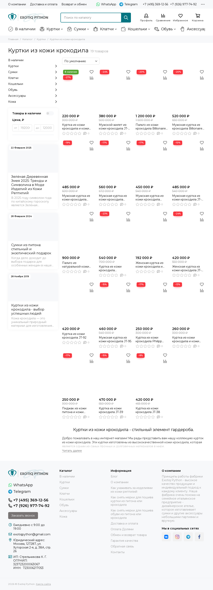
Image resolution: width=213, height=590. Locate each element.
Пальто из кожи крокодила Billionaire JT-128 (151, 126)
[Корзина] (198, 18)
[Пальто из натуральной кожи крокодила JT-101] (78, 232)
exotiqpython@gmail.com (31, 534)
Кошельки (134, 29)
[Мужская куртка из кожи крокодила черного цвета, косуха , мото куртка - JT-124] (115, 161)
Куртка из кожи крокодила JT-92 (74, 335)
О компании (17, 4)
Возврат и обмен (74, 4)
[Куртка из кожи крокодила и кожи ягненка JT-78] (188, 303)
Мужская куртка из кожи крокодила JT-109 (186, 197)
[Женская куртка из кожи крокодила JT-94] (188, 232)
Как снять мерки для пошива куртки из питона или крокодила (132, 501)
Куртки (50, 29)
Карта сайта (43, 583)
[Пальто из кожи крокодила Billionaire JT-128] (152, 90)
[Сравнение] (163, 18)
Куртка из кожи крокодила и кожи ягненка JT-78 (185, 339)
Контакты (118, 552)
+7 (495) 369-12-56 (155, 4)
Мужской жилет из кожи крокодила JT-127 (113, 126)
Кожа (33, 102)
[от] (25, 127)
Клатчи (103, 29)
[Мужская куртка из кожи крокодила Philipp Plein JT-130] (78, 161)
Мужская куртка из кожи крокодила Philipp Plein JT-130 (76, 197)
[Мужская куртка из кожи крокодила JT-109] (188, 161)
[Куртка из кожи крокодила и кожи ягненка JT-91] (78, 90)
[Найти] (126, 18)
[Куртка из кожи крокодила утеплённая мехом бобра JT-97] (115, 232)
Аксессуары (195, 29)
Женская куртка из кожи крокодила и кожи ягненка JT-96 (150, 264)
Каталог (27, 39)
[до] (47, 127)
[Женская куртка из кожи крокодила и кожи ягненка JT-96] (152, 232)
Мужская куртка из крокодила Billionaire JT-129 (187, 126)
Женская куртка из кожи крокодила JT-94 (186, 268)
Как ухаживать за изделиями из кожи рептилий (132, 489)
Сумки (76, 29)
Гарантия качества (124, 541)
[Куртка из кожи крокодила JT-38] (152, 374)
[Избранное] (180, 18)
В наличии (22, 29)
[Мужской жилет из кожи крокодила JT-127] (115, 90)
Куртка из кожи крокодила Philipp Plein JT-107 (149, 339)
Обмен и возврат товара (129, 535)
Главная (13, 39)
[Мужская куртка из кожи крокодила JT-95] (115, 303)
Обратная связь (122, 546)
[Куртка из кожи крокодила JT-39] (115, 374)
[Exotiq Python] (28, 18)
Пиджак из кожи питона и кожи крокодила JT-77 (74, 410)
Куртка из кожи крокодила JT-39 (111, 410)
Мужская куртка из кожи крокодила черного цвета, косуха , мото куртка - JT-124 (115, 197)
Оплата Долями (122, 529)
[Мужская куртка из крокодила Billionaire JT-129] (188, 90)
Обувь (163, 29)
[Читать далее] (72, 450)
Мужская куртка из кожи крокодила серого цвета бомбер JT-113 (151, 197)
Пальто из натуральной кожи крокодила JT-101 (75, 264)
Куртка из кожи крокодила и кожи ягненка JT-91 (75, 126)
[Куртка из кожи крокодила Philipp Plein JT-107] (152, 303)
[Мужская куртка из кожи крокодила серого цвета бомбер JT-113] (152, 161)
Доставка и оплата (43, 4)
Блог (114, 476)
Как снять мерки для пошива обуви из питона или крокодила (132, 514)
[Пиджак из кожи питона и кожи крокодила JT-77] (78, 374)
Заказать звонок (23, 515)
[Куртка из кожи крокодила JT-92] (78, 303)
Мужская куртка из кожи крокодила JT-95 (115, 339)
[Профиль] (146, 18)
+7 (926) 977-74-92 (183, 4)
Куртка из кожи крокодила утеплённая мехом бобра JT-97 (112, 268)
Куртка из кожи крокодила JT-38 (148, 410)
